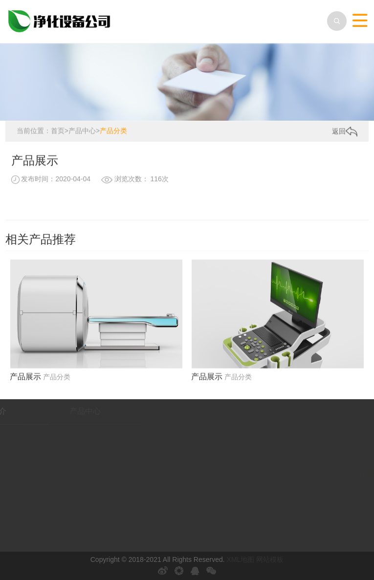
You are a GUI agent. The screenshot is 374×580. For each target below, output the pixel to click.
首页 (58, 131)
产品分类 (113, 131)
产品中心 (82, 131)
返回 (344, 131)
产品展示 (25, 379)
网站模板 (270, 559)
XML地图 (241, 559)
